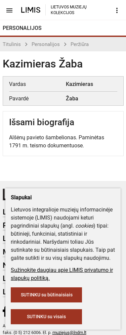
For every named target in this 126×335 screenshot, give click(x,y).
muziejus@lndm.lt (69, 332)
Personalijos (46, 44)
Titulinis (12, 44)
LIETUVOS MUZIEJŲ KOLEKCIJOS (69, 10)
